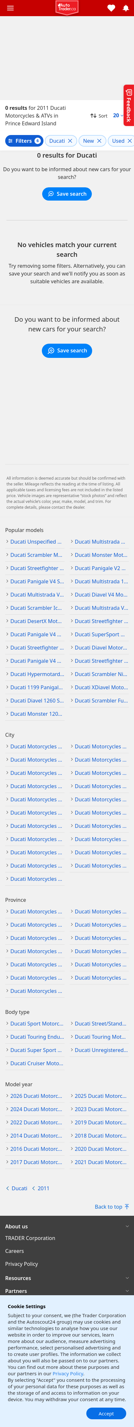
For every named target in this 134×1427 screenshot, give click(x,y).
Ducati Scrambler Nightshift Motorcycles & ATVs (102, 674)
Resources (18, 1278)
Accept (106, 1413)
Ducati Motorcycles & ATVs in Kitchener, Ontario (37, 825)
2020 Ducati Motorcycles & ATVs (102, 1148)
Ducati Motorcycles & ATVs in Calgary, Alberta (37, 746)
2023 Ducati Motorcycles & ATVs (102, 1109)
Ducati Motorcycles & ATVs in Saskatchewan (102, 977)
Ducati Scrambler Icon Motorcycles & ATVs (37, 607)
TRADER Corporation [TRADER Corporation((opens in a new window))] (30, 1238)
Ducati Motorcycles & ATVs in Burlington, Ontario (102, 799)
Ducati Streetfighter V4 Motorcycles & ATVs (37, 647)
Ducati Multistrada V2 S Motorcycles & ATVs (102, 607)
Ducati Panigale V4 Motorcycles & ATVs (37, 634)
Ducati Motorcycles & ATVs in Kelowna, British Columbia (102, 759)
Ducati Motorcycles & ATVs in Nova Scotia (102, 938)
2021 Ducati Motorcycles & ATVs (102, 1162)
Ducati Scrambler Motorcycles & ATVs (37, 554)
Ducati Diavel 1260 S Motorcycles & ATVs (37, 700)
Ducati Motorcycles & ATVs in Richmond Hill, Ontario (102, 865)
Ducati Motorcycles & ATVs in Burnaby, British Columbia (37, 759)
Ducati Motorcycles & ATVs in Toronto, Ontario (37, 878)
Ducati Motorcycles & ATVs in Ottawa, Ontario (37, 865)
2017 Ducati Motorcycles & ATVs (37, 1162)
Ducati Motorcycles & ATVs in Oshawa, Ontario (102, 852)
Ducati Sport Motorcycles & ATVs (37, 1023)
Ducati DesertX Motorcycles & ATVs (37, 621)
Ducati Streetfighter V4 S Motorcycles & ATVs (102, 660)
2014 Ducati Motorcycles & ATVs (37, 1135)
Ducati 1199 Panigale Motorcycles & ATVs (37, 687)
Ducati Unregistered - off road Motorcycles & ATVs (102, 1050)
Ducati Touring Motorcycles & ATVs (102, 1036)
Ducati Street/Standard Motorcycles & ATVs (102, 1023)
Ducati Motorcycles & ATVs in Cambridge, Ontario (37, 812)
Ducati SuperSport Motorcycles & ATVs (102, 634)
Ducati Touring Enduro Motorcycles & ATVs (37, 1036)
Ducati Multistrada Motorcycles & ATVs (102, 541)
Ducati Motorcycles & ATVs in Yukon (37, 991)
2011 (44, 1188)
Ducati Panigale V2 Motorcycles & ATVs (102, 568)
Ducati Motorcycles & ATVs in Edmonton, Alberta (102, 746)
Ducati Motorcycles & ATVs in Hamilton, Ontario (102, 812)
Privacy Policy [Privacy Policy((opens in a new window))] (21, 1263)
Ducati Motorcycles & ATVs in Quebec (37, 977)
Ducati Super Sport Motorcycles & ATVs (37, 1050)
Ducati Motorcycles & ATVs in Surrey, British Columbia (37, 772)
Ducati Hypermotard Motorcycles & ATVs (37, 674)
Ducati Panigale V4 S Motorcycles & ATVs (37, 581)
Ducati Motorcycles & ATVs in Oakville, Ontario (37, 852)
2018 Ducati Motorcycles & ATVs (102, 1135)
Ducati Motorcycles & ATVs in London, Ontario (102, 825)
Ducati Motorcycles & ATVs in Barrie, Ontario (102, 786)
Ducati (19, 1188)
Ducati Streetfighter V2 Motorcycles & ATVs (102, 621)
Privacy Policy (68, 1373)
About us (16, 1226)
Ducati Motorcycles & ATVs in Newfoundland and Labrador (37, 938)
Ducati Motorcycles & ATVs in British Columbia (102, 911)
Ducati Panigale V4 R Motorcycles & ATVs (37, 660)
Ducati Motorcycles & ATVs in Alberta (37, 911)
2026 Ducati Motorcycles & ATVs (37, 1095)
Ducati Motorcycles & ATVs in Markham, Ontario (37, 839)
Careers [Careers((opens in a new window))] (14, 1251)
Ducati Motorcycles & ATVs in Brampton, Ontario (37, 799)
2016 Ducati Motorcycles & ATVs (37, 1148)
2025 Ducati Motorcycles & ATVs (102, 1095)
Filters (24, 140)
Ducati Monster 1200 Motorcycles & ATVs (37, 713)
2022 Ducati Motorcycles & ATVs (37, 1122)
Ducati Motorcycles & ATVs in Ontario (37, 964)
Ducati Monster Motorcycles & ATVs (102, 554)
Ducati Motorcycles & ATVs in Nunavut (102, 951)
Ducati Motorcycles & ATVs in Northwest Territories (37, 951)
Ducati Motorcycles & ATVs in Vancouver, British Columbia (102, 772)
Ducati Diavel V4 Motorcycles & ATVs (102, 594)
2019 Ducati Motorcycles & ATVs (102, 1122)
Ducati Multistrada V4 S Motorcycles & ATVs (37, 594)
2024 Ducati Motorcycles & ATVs (37, 1109)
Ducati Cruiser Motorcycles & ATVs (37, 1063)
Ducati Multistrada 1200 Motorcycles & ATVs (102, 581)
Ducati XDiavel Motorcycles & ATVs (102, 687)
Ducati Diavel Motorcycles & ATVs (102, 647)
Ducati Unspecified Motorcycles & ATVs (37, 541)
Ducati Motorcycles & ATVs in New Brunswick (102, 924)
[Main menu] (10, 8)
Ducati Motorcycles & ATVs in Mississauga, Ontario (102, 839)
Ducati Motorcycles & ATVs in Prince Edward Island (102, 964)
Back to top (112, 1206)
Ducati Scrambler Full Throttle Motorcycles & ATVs (102, 700)
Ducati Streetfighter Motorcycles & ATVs (37, 568)
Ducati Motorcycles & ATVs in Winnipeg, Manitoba (37, 786)
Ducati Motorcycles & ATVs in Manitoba (37, 924)
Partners (16, 1291)
